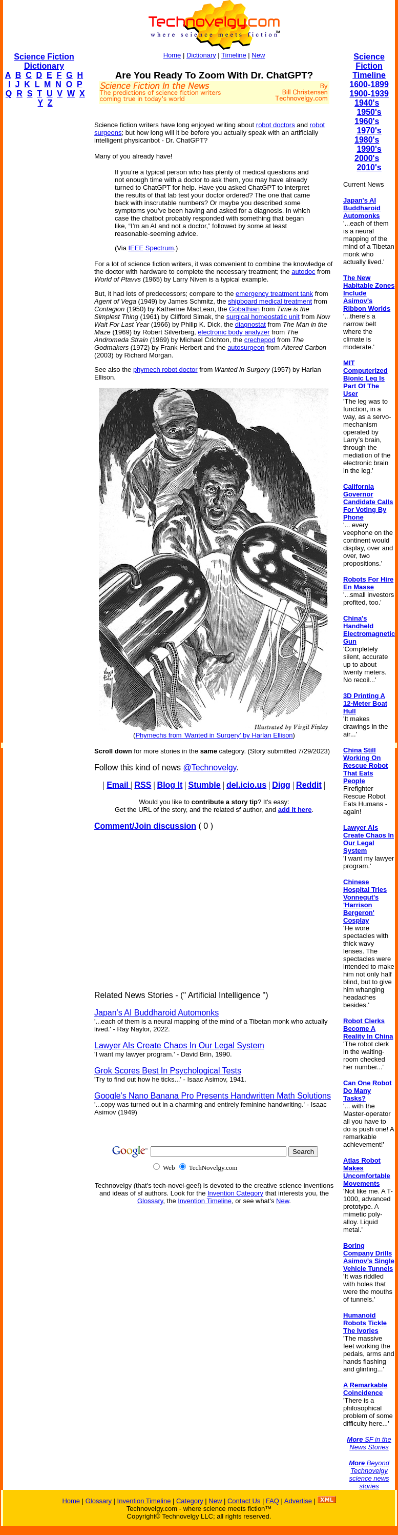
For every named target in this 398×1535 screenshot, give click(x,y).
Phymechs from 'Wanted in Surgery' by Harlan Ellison (213, 735)
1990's (369, 149)
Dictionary (201, 55)
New (258, 55)
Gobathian (244, 309)
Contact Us (243, 1501)
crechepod (260, 340)
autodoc (303, 271)
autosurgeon (245, 347)
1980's (366, 139)
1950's (369, 112)
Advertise (298, 1501)
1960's (366, 121)
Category (189, 1501)
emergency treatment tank (274, 293)
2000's (366, 158)
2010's (369, 167)
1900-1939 (369, 93)
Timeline (233, 55)
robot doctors (275, 125)
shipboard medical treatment (270, 301)
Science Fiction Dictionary (44, 61)
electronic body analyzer (233, 332)
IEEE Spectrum (151, 248)
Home (172, 55)
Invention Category (235, 1193)
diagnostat (250, 324)
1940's (366, 102)
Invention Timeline (205, 1201)
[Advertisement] (44, 270)
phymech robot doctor (165, 369)
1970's (369, 130)
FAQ (272, 1501)
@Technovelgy (209, 767)
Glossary (150, 1201)
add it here (295, 809)
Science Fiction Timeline (369, 65)
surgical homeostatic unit (263, 317)
